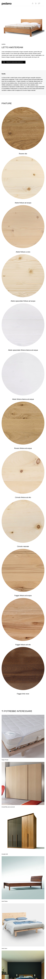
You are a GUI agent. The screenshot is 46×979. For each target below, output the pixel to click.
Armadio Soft (5, 854)
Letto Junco (4, 948)
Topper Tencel (5, 759)
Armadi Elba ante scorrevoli (8, 807)
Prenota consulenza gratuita (14, 62)
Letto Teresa (4, 901)
